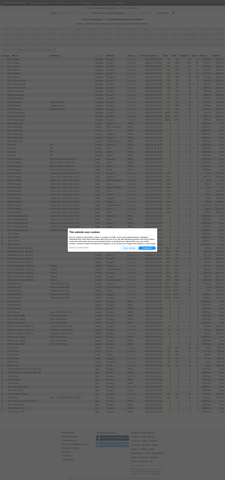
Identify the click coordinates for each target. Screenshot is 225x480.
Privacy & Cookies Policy (79, 247)
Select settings (129, 248)
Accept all (147, 248)
